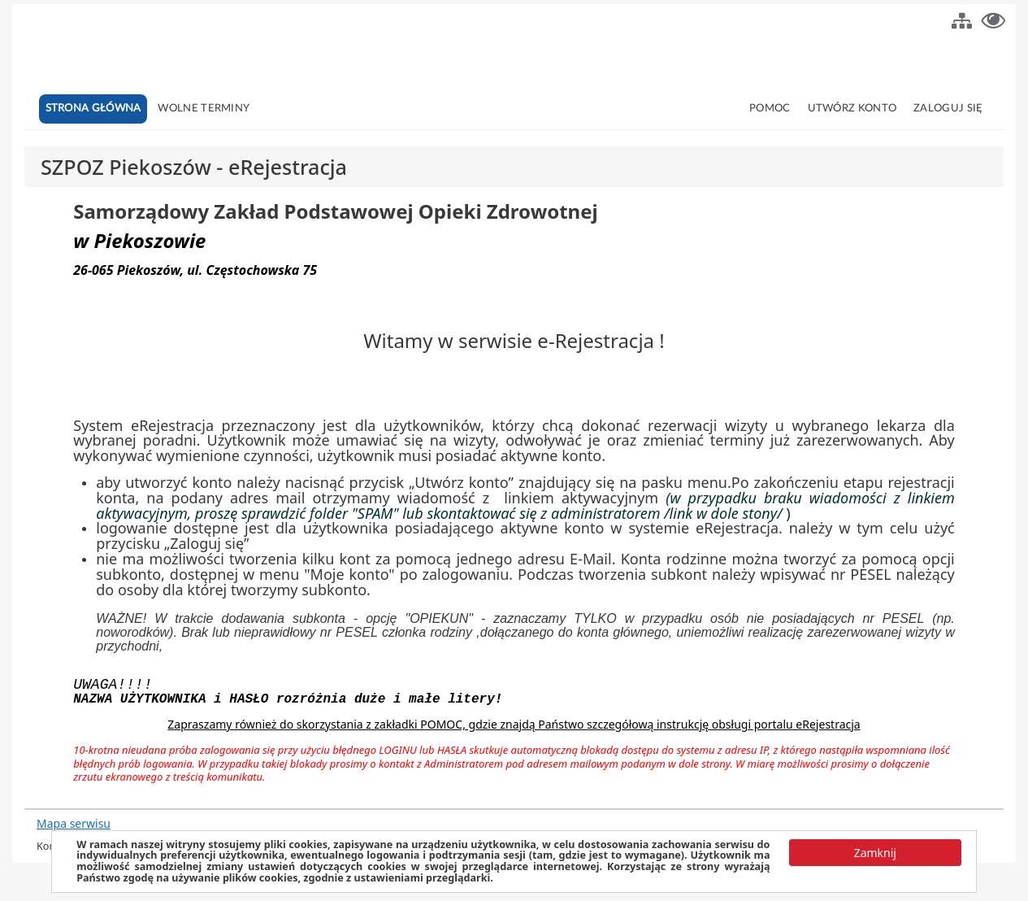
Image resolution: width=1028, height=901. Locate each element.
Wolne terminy (203, 108)
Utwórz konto (852, 108)
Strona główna (93, 108)
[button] (962, 19)
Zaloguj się (947, 108)
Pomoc (770, 108)
